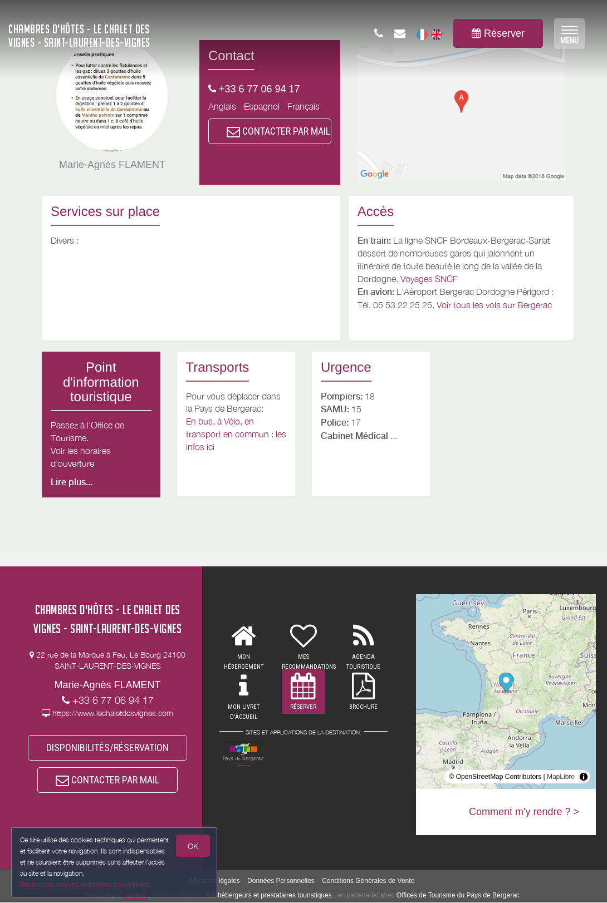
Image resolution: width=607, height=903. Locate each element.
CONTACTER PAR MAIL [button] (278, 131)
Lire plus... (71, 482)
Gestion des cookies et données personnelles (84, 884)
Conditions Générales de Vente (368, 881)
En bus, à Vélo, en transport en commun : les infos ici (236, 434)
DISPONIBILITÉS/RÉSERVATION (107, 747)
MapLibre (561, 777)
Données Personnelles (281, 881)
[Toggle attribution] (583, 776)
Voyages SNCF (429, 279)
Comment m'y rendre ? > (524, 811)
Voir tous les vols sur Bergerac (494, 305)
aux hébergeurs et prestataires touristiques (268, 896)
